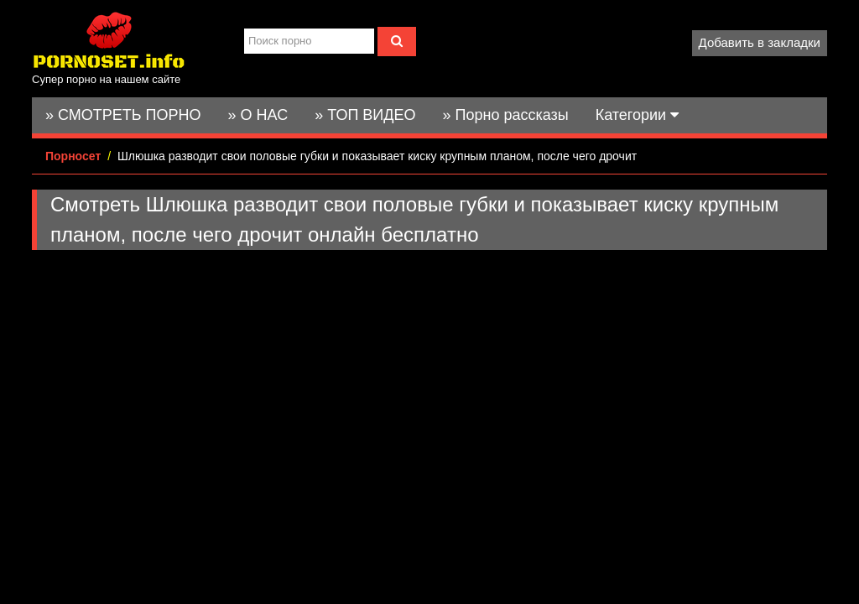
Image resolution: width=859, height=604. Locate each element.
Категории (637, 115)
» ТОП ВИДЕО (365, 115)
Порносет (73, 156)
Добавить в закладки (759, 42)
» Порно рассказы (505, 115)
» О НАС (258, 115)
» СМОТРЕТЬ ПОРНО (123, 115)
